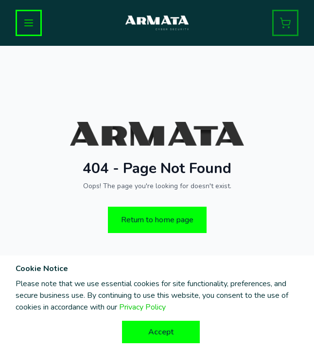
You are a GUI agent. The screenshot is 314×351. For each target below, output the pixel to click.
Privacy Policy (142, 307)
